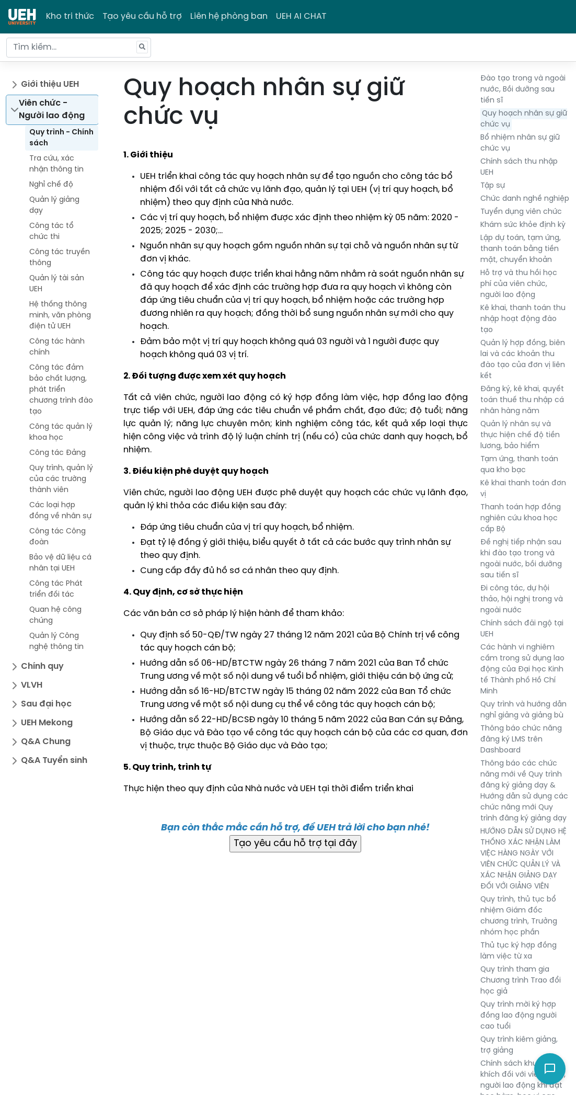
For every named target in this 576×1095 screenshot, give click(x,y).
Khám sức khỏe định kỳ (523, 225)
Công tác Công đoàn (57, 537)
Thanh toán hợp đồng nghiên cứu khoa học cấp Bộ (520, 518)
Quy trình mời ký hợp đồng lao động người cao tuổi (518, 1016)
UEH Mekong (47, 722)
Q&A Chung (46, 741)
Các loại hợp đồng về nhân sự (60, 510)
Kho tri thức (70, 16)
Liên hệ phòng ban (229, 16)
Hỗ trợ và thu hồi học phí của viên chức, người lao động (518, 284)
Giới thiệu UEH (50, 84)
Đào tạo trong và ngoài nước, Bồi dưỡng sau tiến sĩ (523, 90)
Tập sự (492, 186)
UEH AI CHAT (301, 16)
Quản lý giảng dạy (54, 205)
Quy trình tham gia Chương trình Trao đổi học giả (520, 981)
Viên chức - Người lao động (52, 109)
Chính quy (42, 666)
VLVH (31, 685)
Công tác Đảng (57, 453)
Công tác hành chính (57, 347)
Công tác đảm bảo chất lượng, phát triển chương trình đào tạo (61, 390)
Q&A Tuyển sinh (54, 760)
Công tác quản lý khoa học (61, 432)
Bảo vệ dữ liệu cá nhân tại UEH (60, 563)
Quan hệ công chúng (55, 615)
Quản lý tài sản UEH (56, 284)
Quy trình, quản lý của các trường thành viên (61, 479)
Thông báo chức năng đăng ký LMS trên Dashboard (521, 740)
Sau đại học (46, 704)
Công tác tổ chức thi (51, 231)
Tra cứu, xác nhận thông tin (56, 164)
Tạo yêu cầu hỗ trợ (142, 16)
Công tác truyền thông (59, 257)
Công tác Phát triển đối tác (56, 589)
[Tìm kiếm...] (78, 48)
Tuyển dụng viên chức (521, 212)
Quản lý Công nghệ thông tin (56, 641)
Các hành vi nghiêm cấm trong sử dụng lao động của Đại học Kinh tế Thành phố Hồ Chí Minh (522, 669)
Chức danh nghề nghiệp (524, 199)
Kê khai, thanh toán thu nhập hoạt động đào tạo (523, 319)
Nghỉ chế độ (51, 185)
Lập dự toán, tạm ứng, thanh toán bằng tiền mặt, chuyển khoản (520, 249)
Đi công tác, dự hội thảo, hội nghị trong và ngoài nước (521, 599)
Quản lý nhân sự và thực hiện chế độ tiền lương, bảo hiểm (520, 435)
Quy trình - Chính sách (61, 138)
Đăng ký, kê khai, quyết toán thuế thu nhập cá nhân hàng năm (522, 400)
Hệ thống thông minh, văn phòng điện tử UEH (60, 315)
